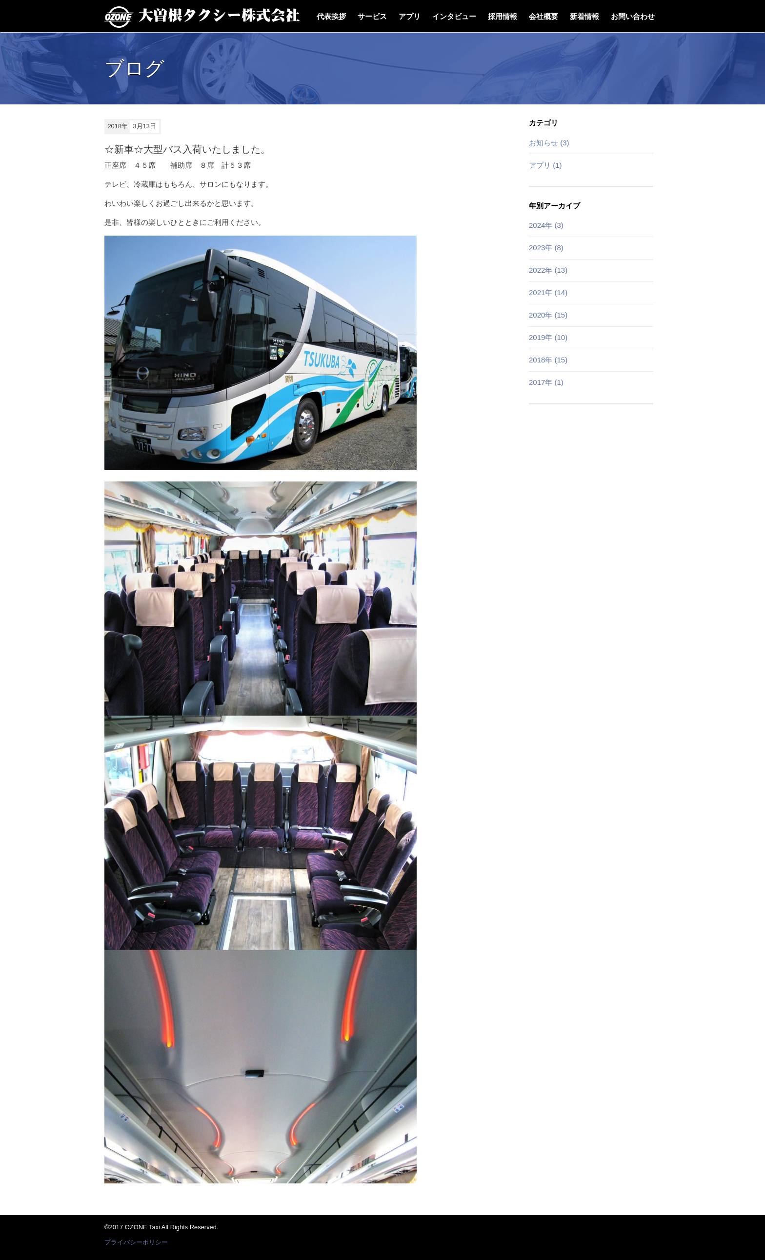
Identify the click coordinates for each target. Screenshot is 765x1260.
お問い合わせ (633, 16)
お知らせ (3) (549, 143)
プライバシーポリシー (136, 1242)
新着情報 (584, 16)
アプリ (410, 16)
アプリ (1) (545, 165)
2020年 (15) (548, 315)
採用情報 (502, 16)
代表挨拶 (331, 16)
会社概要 (543, 16)
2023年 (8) (546, 247)
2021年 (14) (548, 292)
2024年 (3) (546, 225)
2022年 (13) (548, 270)
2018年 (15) (548, 360)
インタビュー (454, 16)
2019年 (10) (548, 337)
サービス (372, 16)
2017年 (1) (546, 382)
